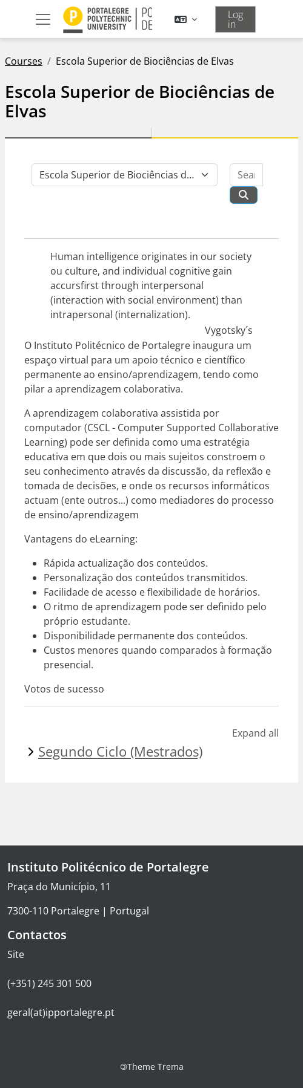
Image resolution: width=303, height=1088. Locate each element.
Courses (23, 61)
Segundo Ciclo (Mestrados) (120, 751)
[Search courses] (246, 174)
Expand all (255, 733)
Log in (235, 19)
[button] (186, 19)
